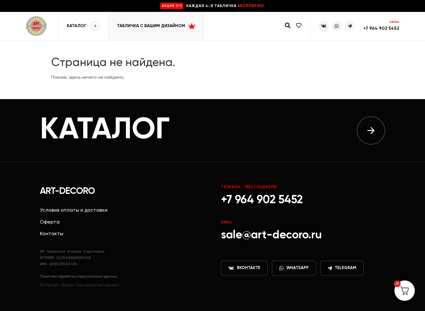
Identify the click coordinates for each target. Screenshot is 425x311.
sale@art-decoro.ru (271, 235)
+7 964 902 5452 (381, 28)
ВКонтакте (244, 268)
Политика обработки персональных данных (78, 276)
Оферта (50, 222)
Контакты (51, 233)
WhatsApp (294, 268)
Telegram (342, 268)
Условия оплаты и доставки (74, 210)
